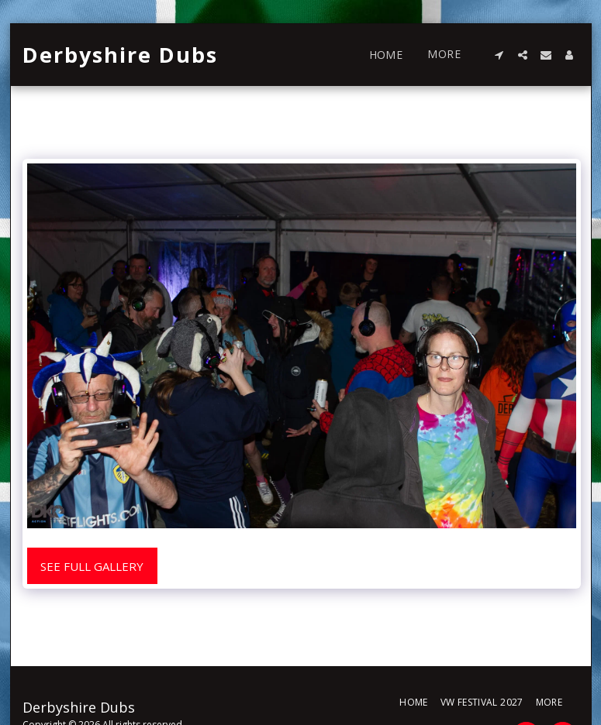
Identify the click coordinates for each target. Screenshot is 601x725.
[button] (499, 55)
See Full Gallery (91, 566)
